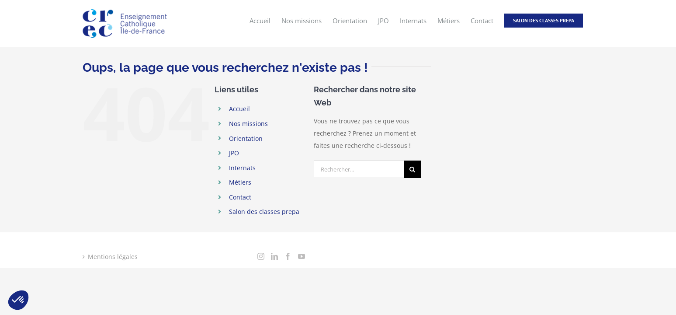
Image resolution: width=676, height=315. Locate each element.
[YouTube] (301, 256)
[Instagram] (260, 256)
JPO (234, 153)
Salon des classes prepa (264, 211)
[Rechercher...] (359, 169)
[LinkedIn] (274, 256)
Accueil (239, 109)
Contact (240, 197)
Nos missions (248, 123)
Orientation (246, 138)
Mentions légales (113, 256)
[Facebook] (287, 256)
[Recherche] (412, 169)
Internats (242, 168)
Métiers (240, 182)
